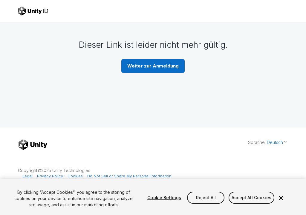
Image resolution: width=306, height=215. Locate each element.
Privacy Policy (50, 175)
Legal (27, 175)
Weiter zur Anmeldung (153, 66)
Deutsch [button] (275, 142)
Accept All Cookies (251, 197)
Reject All (206, 197)
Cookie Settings (164, 197)
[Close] (280, 198)
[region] (153, 197)
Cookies (75, 175)
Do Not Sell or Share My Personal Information (129, 175)
